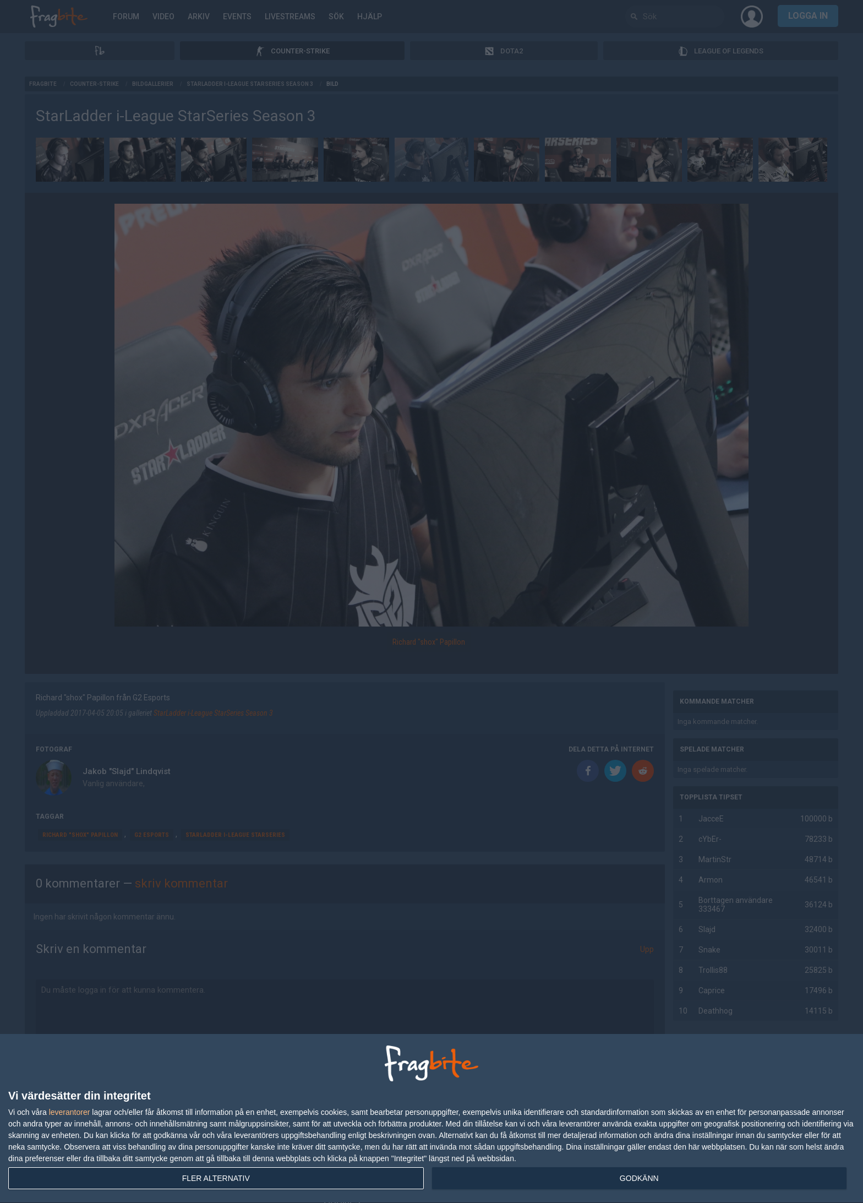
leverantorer (69, 1112)
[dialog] (431, 1119)
